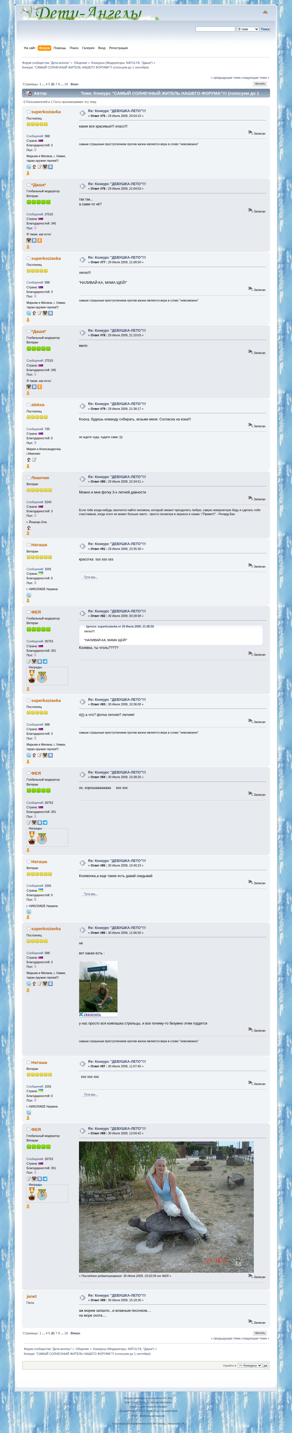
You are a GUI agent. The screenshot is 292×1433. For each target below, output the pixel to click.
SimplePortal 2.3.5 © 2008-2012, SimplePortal (148, 1410)
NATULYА (133, 62)
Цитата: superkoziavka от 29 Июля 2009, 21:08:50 (120, 626)
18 (66, 84)
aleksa (37, 404)
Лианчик (40, 477)
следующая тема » (255, 77)
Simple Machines (161, 1402)
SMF (127, 1402)
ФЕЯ (36, 612)
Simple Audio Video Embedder (148, 1406)
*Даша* (146, 62)
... (44, 84)
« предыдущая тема (225, 77)
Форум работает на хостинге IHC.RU (148, 1398)
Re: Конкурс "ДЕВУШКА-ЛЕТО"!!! (117, 111)
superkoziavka (46, 111)
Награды (35, 667)
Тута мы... (90, 577)
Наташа (39, 544)
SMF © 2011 (141, 1402)
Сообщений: (35, 136)
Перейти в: (230, 1365)
